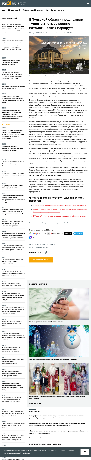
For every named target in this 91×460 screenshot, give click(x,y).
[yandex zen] (68, 233)
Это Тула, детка (55, 10)
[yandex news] (55, 233)
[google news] (37, 233)
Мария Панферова (42, 247)
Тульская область (41, 244)
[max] (33, 237)
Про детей (14, 10)
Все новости (33, 403)
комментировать (40, 259)
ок (85, 452)
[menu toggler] (88, 3)
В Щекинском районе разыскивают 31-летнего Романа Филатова (59, 205)
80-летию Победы (33, 10)
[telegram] (78, 233)
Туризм (52, 244)
